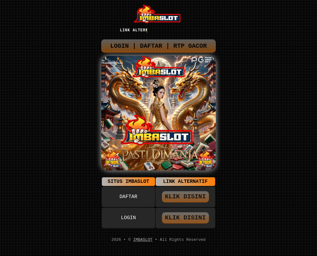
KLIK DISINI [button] (185, 200)
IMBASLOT (142, 244)
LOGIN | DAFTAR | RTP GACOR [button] (158, 47)
